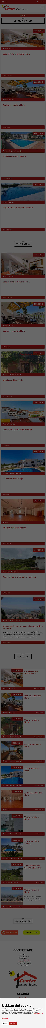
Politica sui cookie (38, 1013)
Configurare (5, 1018)
